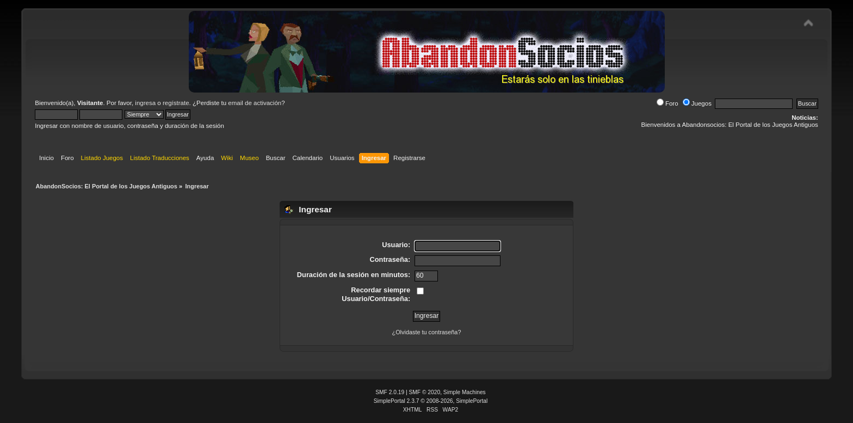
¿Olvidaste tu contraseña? (426, 332)
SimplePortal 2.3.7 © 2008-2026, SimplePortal (431, 401)
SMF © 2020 (425, 392)
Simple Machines (464, 392)
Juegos (697, 103)
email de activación (254, 103)
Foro (667, 103)
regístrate (176, 103)
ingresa (145, 103)
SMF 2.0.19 (389, 392)
